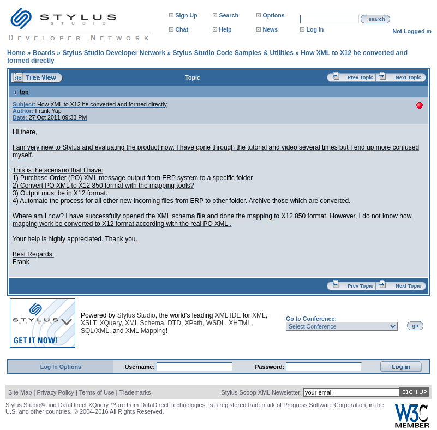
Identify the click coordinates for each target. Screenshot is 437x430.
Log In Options (60, 366)
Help (225, 29)
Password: (270, 366)
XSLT (88, 323)
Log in (315, 29)
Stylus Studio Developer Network (113, 53)
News (270, 29)
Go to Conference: (311, 318)
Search (228, 15)
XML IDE (228, 315)
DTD (174, 323)
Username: (141, 366)
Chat (181, 29)
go (415, 326)
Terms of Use (97, 392)
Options (273, 15)
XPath (194, 323)
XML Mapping (145, 331)
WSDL (215, 323)
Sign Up (186, 15)
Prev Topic (360, 77)
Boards (44, 53)
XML (259, 315)
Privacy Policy (55, 392)
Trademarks (135, 392)
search (377, 19)
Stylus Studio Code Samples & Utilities (232, 53)
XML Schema (144, 323)
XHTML (240, 323)
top (21, 91)
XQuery (110, 323)
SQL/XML (95, 331)
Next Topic (408, 77)
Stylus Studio (136, 315)
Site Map (20, 392)
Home (16, 53)
